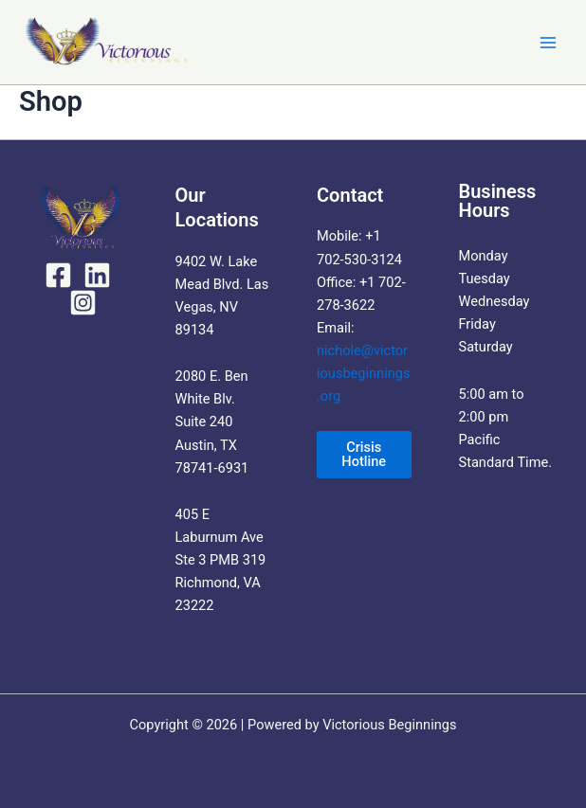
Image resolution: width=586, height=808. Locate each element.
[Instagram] (83, 302)
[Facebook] (58, 275)
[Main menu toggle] (548, 42)
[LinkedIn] (97, 275)
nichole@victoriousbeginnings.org (363, 373)
